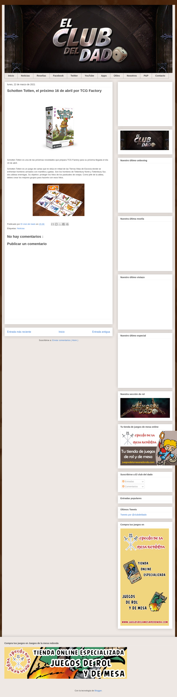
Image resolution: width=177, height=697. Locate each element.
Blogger (98, 690)
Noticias (25, 75)
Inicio (11, 75)
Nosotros (132, 75)
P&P (146, 75)
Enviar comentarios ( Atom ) (65, 340)
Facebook (58, 75)
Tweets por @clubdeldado (133, 514)
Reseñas (41, 75)
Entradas (128, 481)
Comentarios (130, 486)
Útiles (117, 75)
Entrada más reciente (19, 331)
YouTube (89, 75)
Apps (104, 75)
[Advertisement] (145, 103)
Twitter (74, 75)
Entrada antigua (101, 331)
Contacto (160, 75)
